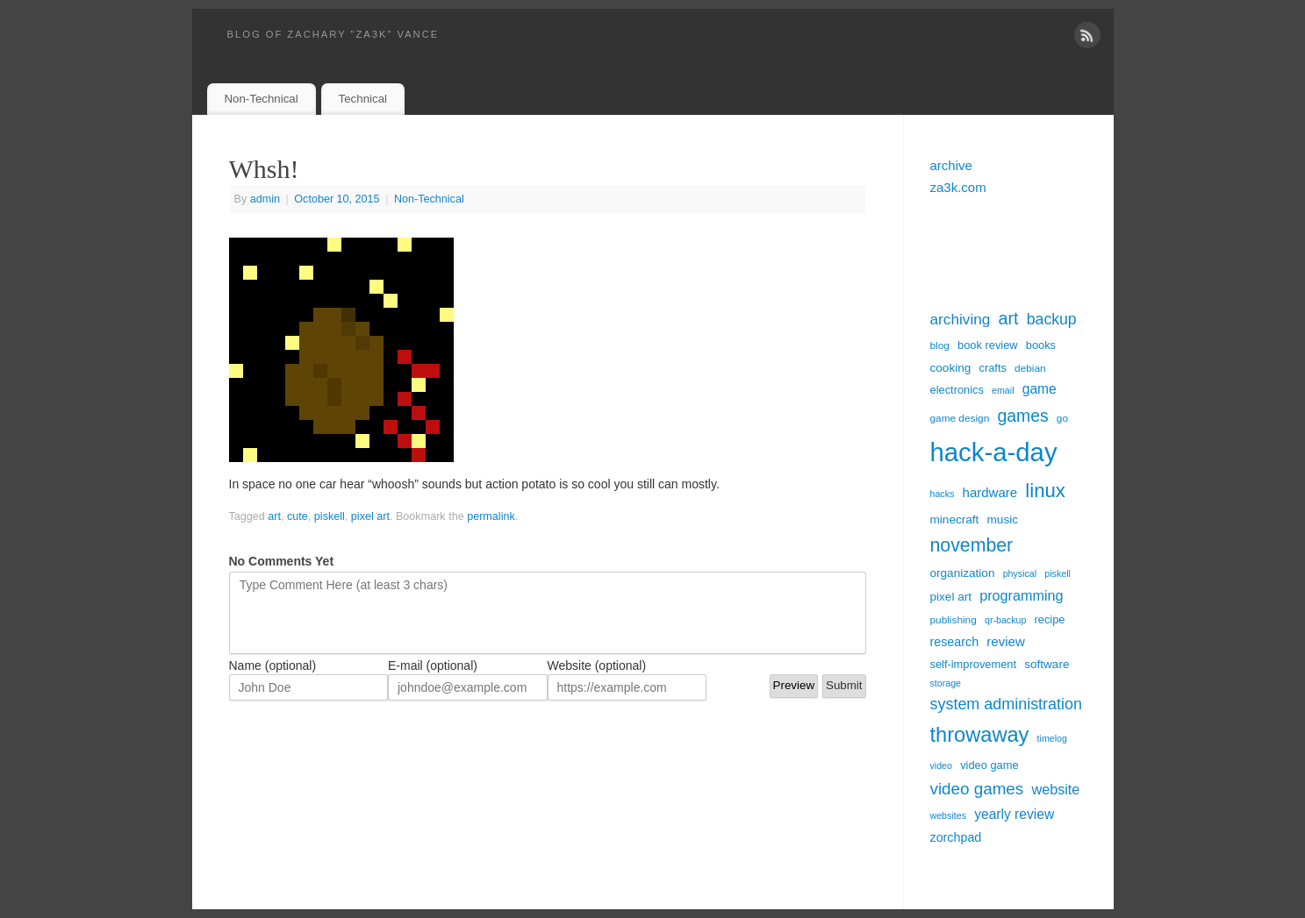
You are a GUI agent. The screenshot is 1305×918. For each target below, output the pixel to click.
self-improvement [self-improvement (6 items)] (973, 664)
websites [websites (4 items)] (948, 815)
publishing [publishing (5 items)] (953, 620)
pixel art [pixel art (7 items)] (951, 596)
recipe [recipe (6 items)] (1050, 619)
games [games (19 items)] (1022, 415)
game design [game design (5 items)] (960, 418)
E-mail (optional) (432, 665)
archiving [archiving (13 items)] (960, 319)
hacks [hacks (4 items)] (942, 493)
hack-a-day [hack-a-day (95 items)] (994, 452)
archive (951, 165)
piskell (329, 516)
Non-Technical (261, 98)
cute (297, 516)
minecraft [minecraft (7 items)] (954, 519)
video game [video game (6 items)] (989, 765)
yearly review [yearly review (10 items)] (1014, 814)
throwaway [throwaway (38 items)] (979, 734)
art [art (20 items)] (1009, 318)
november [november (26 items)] (972, 545)
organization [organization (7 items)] (962, 573)
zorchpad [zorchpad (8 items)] (956, 837)
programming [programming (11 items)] (1021, 595)
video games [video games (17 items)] (977, 788)
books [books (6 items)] (1041, 345)
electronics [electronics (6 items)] (957, 389)
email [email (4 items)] (1003, 390)
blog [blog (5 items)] (940, 345)
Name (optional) (273, 665)
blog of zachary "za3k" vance (333, 34)
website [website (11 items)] (1055, 789)
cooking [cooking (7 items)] (951, 367)
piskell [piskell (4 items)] (1057, 573)
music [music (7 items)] (1002, 519)
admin (265, 199)
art (274, 516)
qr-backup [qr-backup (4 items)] (1005, 620)
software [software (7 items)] (1046, 664)
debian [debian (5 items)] (1030, 368)
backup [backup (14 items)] (1052, 319)
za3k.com (958, 187)
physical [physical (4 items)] (1020, 573)
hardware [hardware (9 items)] (990, 492)
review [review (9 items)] (1005, 641)
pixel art (370, 516)
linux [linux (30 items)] (1045, 491)
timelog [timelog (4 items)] (1052, 738)
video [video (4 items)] (941, 765)
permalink (491, 516)
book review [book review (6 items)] (987, 345)
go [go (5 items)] (1062, 418)
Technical (363, 98)
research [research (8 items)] (954, 642)
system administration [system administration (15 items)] (1006, 704)
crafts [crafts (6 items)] (992, 367)
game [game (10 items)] (1039, 388)
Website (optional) (597, 665)
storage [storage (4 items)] (946, 683)
